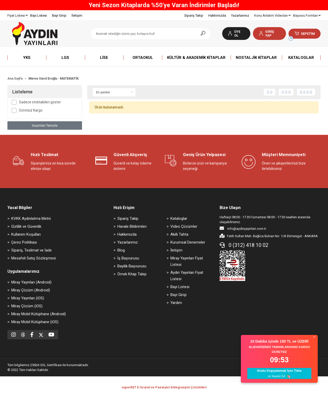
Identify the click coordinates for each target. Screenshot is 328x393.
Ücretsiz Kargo (31, 110)
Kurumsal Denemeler (187, 242)
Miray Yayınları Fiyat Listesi (186, 261)
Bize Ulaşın (230, 207)
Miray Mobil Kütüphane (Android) (38, 314)
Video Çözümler (183, 226)
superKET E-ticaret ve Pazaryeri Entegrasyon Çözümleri (164, 387)
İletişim (76, 15)
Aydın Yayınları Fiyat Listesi (186, 275)
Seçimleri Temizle (44, 125)
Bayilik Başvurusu (131, 266)
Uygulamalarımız (23, 271)
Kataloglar (178, 218)
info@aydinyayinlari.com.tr (243, 228)
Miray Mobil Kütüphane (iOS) (34, 322)
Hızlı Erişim (124, 207)
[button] (269, 33)
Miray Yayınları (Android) (31, 282)
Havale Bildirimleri (132, 226)
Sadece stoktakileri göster (40, 102)
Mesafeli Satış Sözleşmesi (33, 258)
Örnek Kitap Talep (132, 274)
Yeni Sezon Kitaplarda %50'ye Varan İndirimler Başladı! (164, 5)
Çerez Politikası (24, 242)
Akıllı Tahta (179, 234)
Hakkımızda (217, 15)
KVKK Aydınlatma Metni (31, 218)
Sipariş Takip (193, 15)
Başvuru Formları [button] (307, 15)
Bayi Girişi (59, 15)
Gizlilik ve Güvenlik (26, 226)
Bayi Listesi (38, 15)
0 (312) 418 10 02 (244, 245)
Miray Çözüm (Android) (30, 290)
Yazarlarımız (240, 15)
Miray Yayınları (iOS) (27, 298)
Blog (121, 250)
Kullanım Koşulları (26, 234)
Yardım (176, 302)
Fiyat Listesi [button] (17, 15)
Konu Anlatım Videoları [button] (272, 15)
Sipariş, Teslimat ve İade (31, 250)
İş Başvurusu (128, 258)
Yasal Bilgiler (19, 207)
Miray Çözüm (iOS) (27, 306)
